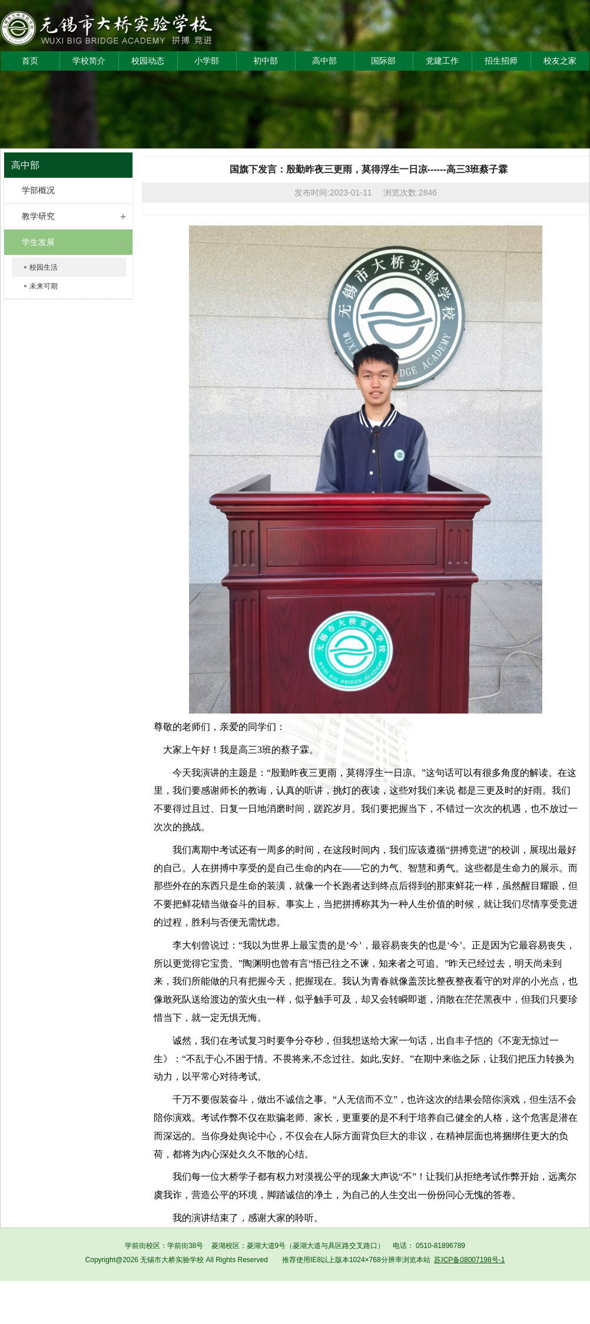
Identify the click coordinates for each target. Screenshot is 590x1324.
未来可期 (43, 286)
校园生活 (43, 267)
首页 (30, 60)
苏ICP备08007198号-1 (469, 1260)
